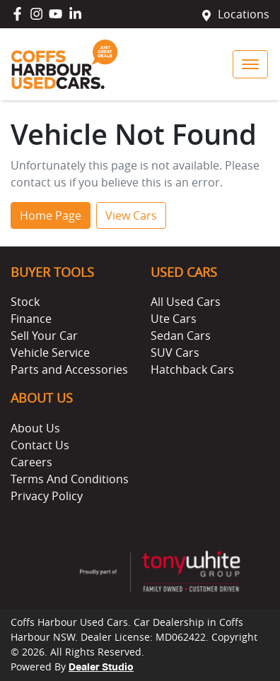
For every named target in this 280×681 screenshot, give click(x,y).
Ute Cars (174, 318)
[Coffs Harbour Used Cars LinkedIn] (78, 13)
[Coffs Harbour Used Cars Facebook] (20, 13)
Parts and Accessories (69, 369)
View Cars (131, 215)
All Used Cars (186, 301)
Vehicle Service (50, 352)
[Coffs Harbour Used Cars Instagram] (39, 13)
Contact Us (40, 445)
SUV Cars (175, 352)
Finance (31, 318)
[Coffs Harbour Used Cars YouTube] (58, 13)
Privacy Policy (47, 496)
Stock (25, 301)
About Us (35, 428)
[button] (250, 64)
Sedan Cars (181, 335)
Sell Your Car (44, 335)
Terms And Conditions (70, 479)
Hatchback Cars (192, 369)
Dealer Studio (101, 668)
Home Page (50, 215)
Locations (243, 14)
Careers (31, 462)
